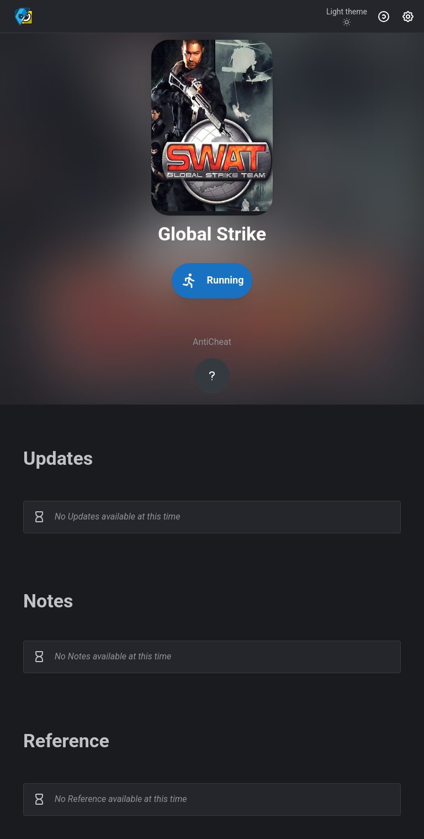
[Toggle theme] (346, 16)
